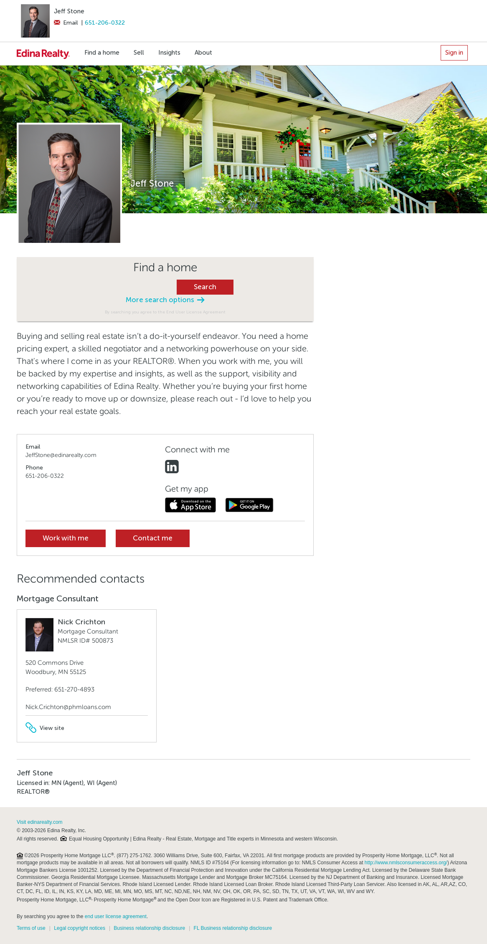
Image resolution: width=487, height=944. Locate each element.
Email (66, 23)
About (203, 52)
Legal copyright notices (79, 928)
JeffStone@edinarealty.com (60, 455)
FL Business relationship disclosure (233, 928)
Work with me (66, 538)
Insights (169, 52)
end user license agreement (116, 916)
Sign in (454, 52)
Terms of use (31, 928)
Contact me (152, 538)
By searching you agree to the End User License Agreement (165, 312)
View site (44, 728)
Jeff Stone (69, 11)
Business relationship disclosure (149, 928)
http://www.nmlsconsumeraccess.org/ (406, 863)
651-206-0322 (105, 23)
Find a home (101, 52)
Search (205, 287)
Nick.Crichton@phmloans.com (68, 707)
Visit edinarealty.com (40, 822)
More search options (165, 300)
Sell (139, 52)
